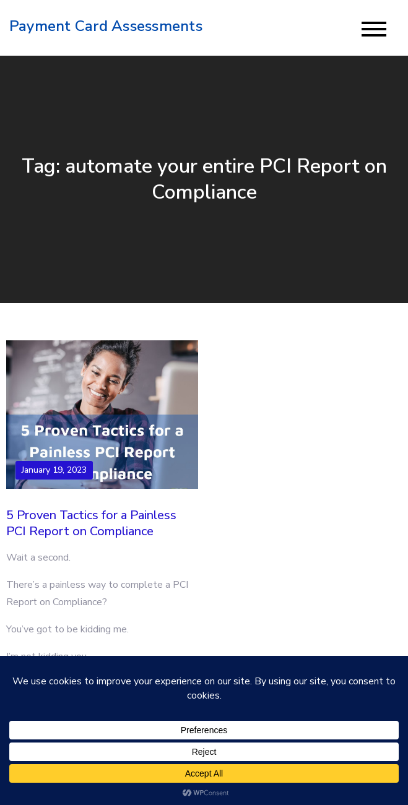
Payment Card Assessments (105, 26)
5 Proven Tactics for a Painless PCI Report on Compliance (91, 523)
